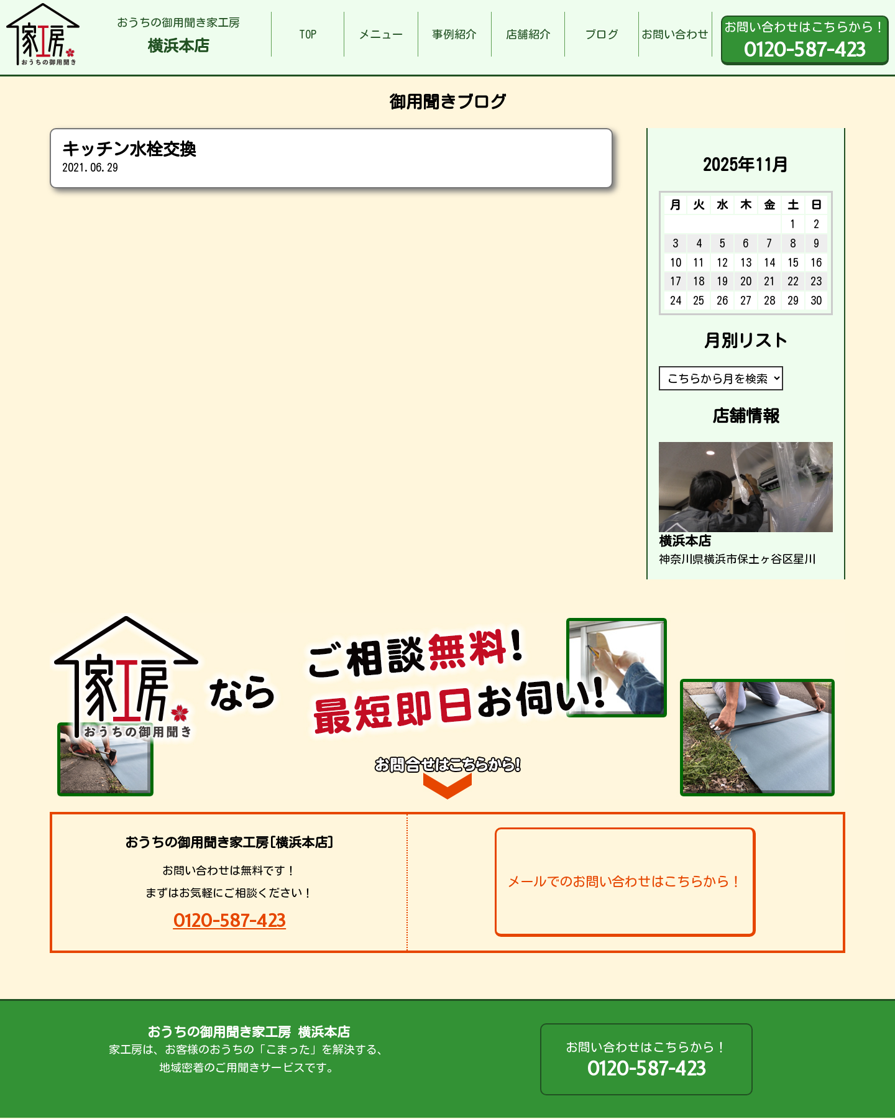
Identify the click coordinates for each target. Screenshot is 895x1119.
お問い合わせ (675, 34)
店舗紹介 (528, 34)
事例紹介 (454, 34)
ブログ (601, 34)
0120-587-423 (229, 920)
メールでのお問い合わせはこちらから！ (625, 881)
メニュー (381, 34)
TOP (307, 34)
